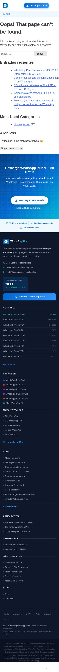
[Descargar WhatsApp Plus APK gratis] (36, 5)
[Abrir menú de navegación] (54, 6)
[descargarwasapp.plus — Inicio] (5, 5)
